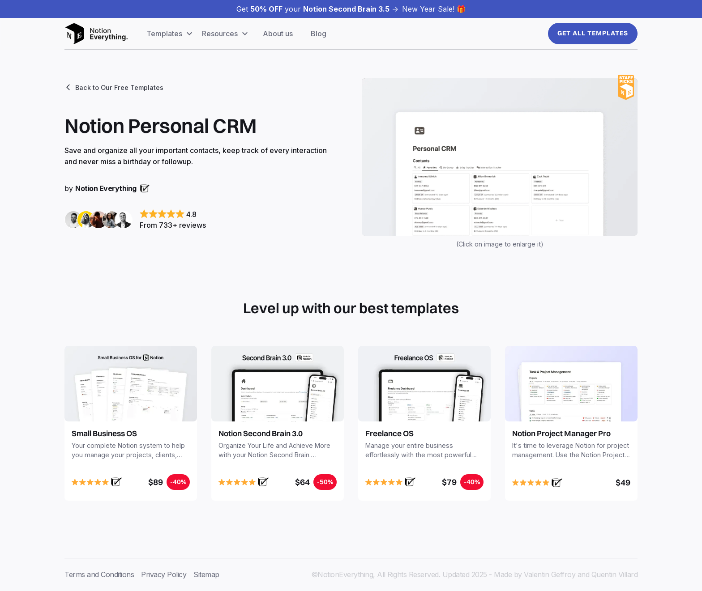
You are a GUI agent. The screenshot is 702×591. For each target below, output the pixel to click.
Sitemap (206, 574)
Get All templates (592, 33)
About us (278, 33)
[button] (170, 33)
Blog (318, 33)
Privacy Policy (163, 574)
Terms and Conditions (99, 574)
